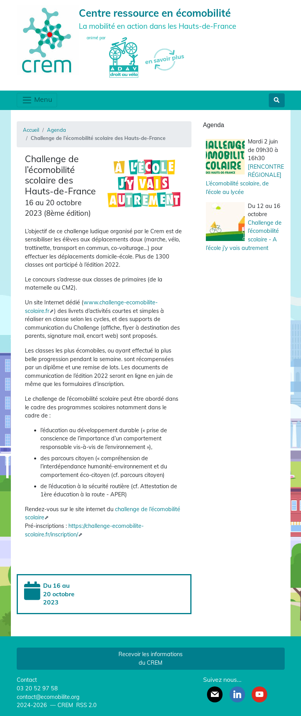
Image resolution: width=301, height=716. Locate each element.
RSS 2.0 (86, 705)
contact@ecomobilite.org (48, 696)
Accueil (31, 130)
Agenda (56, 130)
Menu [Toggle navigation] (37, 100)
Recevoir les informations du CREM (150, 658)
